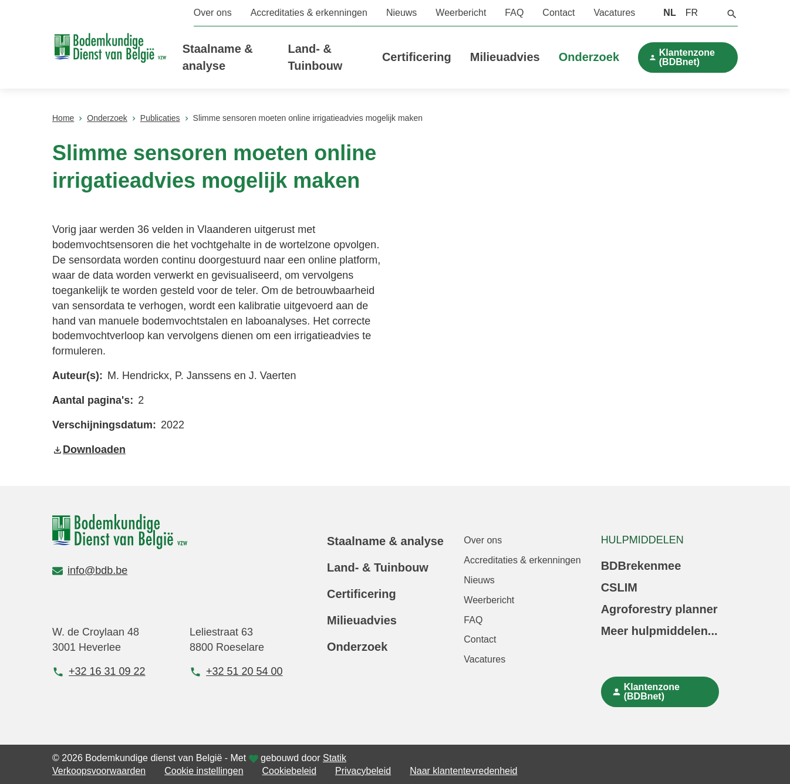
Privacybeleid (363, 771)
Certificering (416, 56)
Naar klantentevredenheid (463, 771)
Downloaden (89, 449)
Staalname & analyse (385, 541)
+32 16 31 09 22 (99, 671)
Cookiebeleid (289, 771)
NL (669, 13)
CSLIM (619, 587)
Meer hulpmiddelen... (659, 630)
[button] (732, 13)
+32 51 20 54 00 (236, 671)
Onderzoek (589, 56)
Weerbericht (460, 13)
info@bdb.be (89, 570)
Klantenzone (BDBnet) (687, 57)
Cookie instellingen (203, 771)
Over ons (213, 13)
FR (692, 13)
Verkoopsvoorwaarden (99, 771)
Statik (334, 758)
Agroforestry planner (659, 609)
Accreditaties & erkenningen (309, 13)
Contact (558, 13)
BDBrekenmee (641, 565)
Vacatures (614, 13)
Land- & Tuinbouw (377, 567)
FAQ (514, 13)
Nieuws (401, 13)
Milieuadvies (505, 56)
